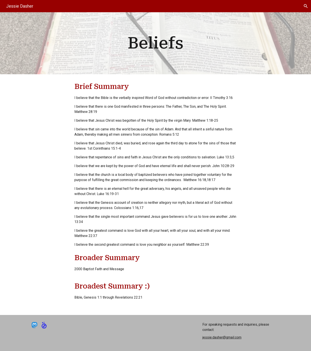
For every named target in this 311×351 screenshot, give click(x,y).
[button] (306, 6)
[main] (155, 43)
